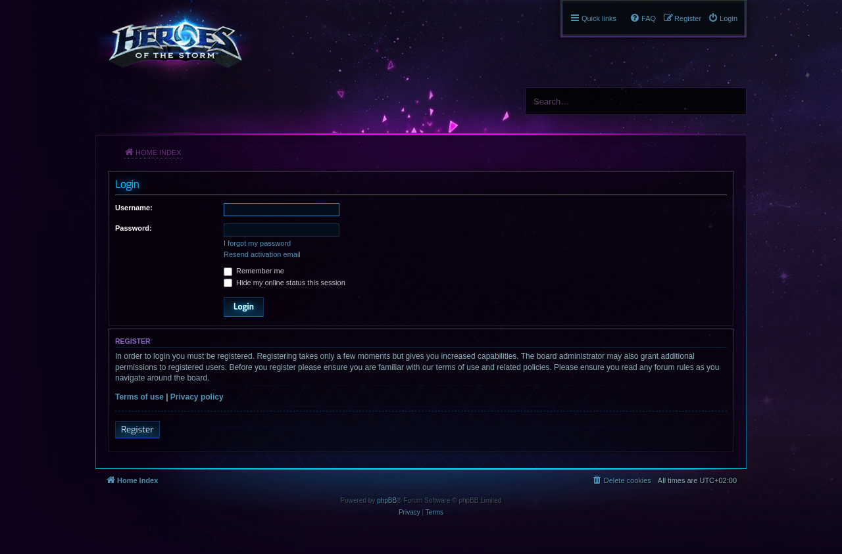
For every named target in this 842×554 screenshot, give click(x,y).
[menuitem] (722, 18)
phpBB (387, 500)
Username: (134, 208)
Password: (133, 228)
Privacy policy (197, 397)
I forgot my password (257, 243)
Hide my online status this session (284, 283)
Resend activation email (262, 254)
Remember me (254, 271)
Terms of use (139, 397)
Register (137, 429)
